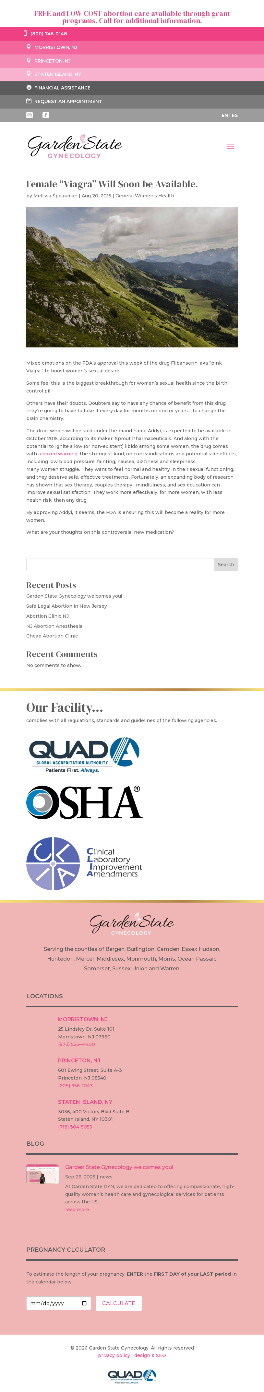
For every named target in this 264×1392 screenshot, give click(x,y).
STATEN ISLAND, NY (53, 74)
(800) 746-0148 (44, 33)
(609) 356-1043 (75, 1086)
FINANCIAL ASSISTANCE (58, 88)
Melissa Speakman (55, 196)
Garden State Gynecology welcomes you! (74, 596)
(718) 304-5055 (75, 1127)
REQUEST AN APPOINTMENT (64, 101)
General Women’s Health (144, 196)
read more (77, 1209)
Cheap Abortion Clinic (52, 636)
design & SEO (150, 1355)
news (106, 1177)
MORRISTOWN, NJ (51, 47)
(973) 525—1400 (76, 1044)
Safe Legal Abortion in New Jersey (66, 606)
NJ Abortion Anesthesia (54, 626)
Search (226, 564)
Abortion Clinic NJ (47, 616)
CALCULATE (118, 1303)
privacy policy (114, 1355)
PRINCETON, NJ (48, 61)
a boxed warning (58, 454)
